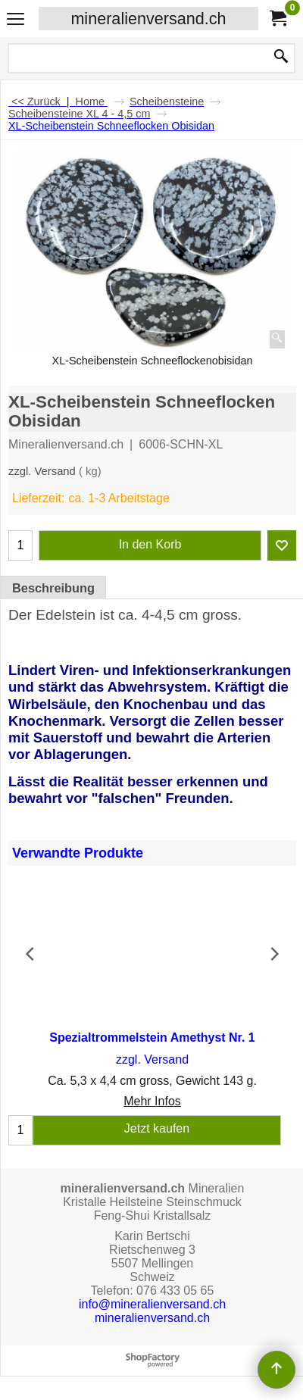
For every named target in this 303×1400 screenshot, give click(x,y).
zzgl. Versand (42, 471)
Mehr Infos (152, 1101)
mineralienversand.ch (148, 18)
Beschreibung (53, 588)
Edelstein (65, 615)
